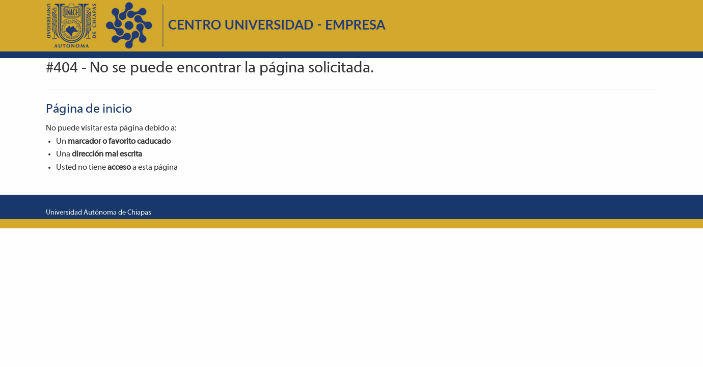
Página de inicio (89, 109)
